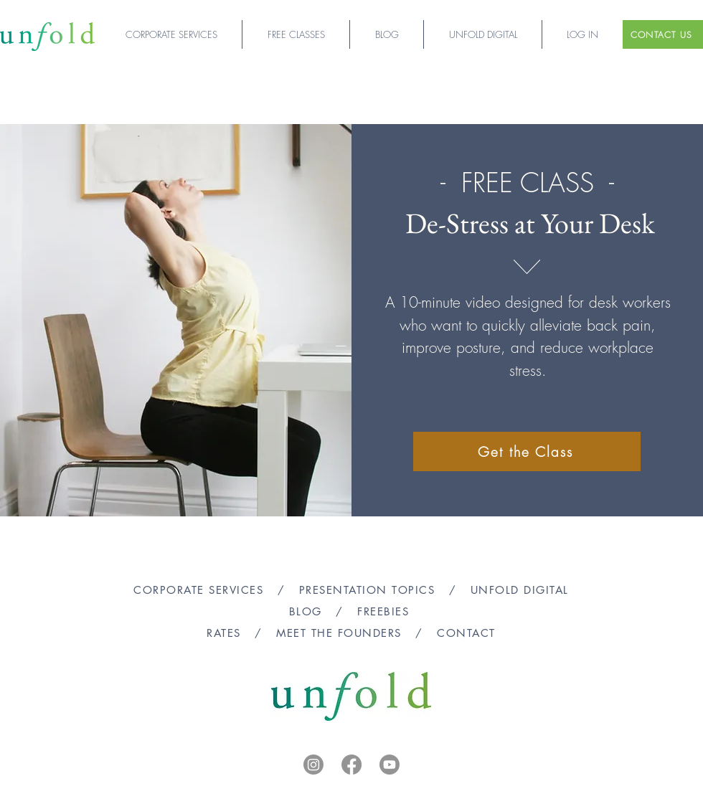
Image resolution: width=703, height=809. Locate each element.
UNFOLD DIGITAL (520, 590)
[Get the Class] (527, 451)
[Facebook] (351, 764)
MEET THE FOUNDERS (339, 633)
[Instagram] (313, 764)
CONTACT (466, 633)
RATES (224, 633)
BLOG (305, 611)
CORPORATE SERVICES (198, 590)
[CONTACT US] (663, 34)
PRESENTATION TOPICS (367, 590)
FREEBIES (385, 611)
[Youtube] (389, 764)
